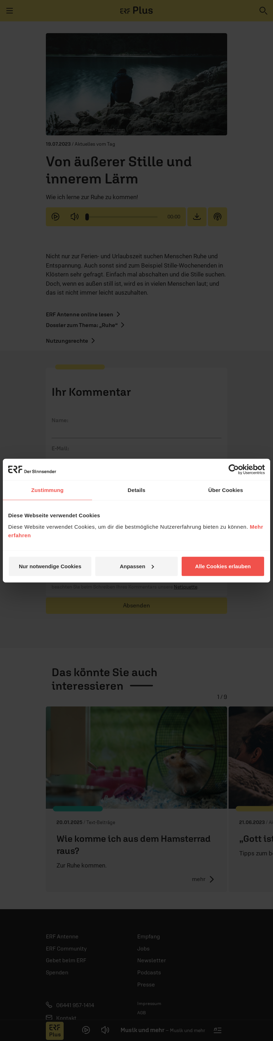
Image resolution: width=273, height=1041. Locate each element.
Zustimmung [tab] (47, 490)
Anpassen (137, 566)
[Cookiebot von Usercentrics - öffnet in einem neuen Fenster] (234, 469)
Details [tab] (136, 490)
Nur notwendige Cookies (50, 566)
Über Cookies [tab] (225, 490)
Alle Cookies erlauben (223, 566)
